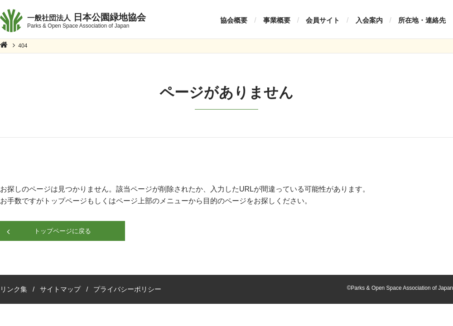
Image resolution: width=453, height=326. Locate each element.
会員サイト (323, 20)
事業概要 (276, 20)
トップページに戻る (62, 231)
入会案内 (369, 20)
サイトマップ (60, 289)
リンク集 (13, 289)
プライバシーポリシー (127, 289)
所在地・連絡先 (422, 20)
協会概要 (233, 20)
